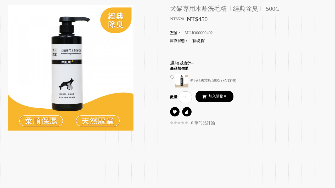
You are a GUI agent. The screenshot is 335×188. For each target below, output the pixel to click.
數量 (173, 97)
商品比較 (187, 111)
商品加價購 (179, 68)
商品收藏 (175, 111)
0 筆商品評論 (203, 123)
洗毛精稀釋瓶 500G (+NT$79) (203, 81)
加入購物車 (218, 96)
